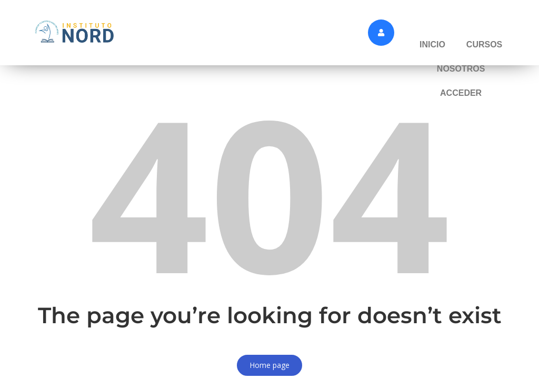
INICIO (432, 44)
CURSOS (484, 44)
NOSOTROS (461, 68)
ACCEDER (461, 92)
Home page (269, 365)
